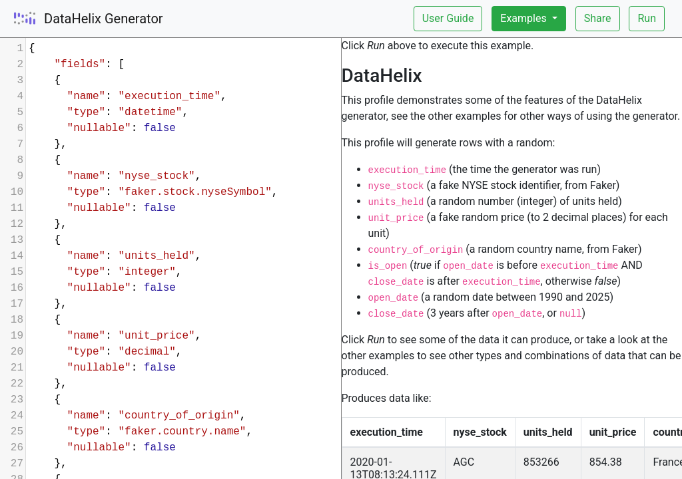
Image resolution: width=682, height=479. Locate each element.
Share (597, 18)
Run (646, 18)
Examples (524, 18)
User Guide (448, 18)
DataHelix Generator (103, 19)
